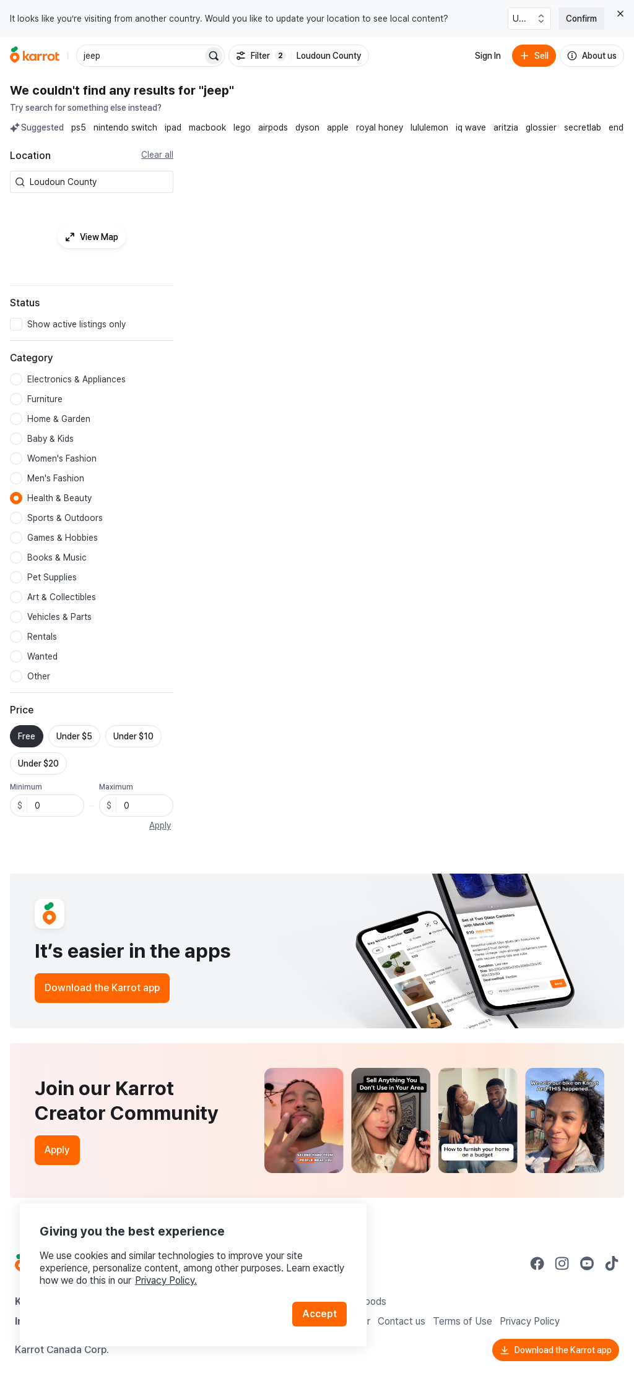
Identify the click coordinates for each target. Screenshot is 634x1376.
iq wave (471, 127)
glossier (541, 127)
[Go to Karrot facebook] (537, 1263)
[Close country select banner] (620, 13)
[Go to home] (34, 55)
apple (338, 127)
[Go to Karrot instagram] (562, 1263)
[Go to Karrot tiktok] (611, 1263)
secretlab (582, 127)
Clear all (157, 155)
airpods (273, 127)
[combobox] (99, 182)
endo (619, 127)
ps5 (78, 127)
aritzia (505, 127)
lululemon (429, 127)
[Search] (213, 55)
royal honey (379, 127)
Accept (319, 1314)
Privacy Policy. (166, 1280)
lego (242, 127)
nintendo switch (125, 127)
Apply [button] (160, 825)
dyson (307, 127)
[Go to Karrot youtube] (587, 1263)
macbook (207, 127)
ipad (173, 127)
